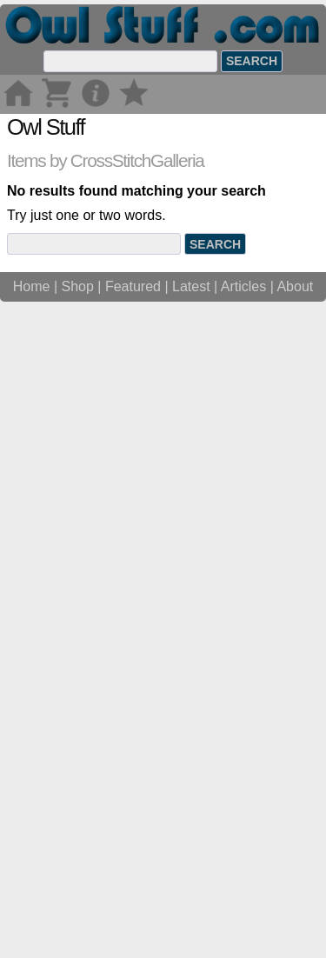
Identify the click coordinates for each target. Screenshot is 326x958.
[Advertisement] (163, 277)
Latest (191, 938)
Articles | (249, 938)
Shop (78, 938)
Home (31, 938)
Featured (133, 938)
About (294, 938)
